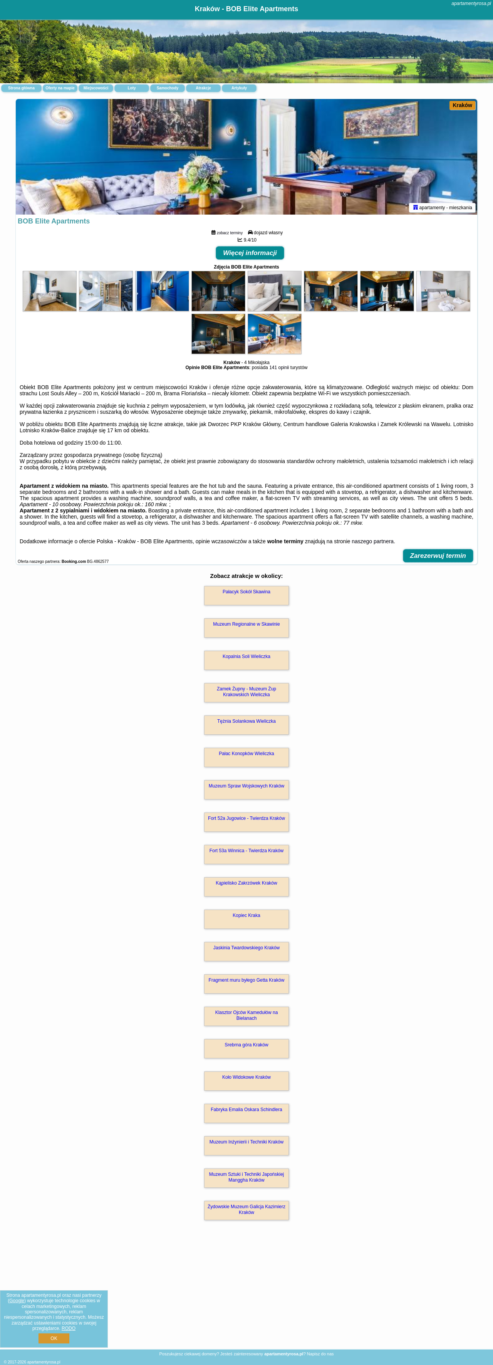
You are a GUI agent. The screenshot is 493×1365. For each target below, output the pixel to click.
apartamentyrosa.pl (471, 3)
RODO (68, 1328)
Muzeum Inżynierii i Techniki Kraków (247, 1142)
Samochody (168, 88)
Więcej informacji (250, 253)
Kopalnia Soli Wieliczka (246, 656)
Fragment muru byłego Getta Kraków (247, 980)
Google (16, 1300)
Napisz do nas (320, 1354)
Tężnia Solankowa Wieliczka (246, 721)
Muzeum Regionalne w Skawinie (246, 624)
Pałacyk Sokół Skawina (246, 591)
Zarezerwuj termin (438, 555)
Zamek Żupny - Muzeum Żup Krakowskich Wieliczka (246, 691)
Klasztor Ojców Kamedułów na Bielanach (246, 1015)
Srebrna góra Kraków (246, 1045)
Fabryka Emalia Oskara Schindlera (246, 1109)
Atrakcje (203, 88)
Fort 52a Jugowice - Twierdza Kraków (246, 818)
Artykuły (239, 88)
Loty (131, 88)
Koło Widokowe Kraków (246, 1077)
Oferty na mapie (60, 88)
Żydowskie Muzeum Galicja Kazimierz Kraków (246, 1209)
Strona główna (21, 88)
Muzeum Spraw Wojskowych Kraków (247, 786)
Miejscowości (96, 88)
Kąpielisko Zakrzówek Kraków (246, 883)
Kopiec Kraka (246, 915)
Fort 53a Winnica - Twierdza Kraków (247, 850)
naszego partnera (373, 541)
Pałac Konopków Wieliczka (246, 753)
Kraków (462, 105)
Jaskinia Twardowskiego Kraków (246, 947)
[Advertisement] (246, 1293)
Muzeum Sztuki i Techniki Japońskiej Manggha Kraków (246, 1177)
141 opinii (279, 367)
